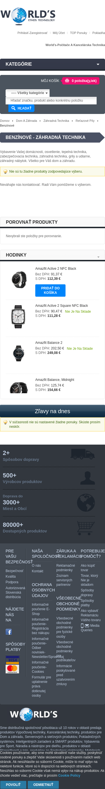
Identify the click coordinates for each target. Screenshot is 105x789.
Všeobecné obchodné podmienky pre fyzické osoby (64, 627)
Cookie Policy (69, 775)
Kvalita (11, 576)
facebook (9, 631)
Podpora (12, 582)
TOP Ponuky (78, 33)
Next (98, 257)
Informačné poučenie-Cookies (40, 666)
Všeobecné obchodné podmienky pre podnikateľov (65, 651)
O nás (36, 566)
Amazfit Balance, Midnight (54, 380)
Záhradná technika (56, 120)
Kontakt (37, 571)
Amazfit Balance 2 (48, 343)
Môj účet (59, 33)
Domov (5, 120)
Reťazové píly (85, 120)
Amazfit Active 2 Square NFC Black (61, 306)
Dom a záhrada (26, 120)
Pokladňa (98, 33)
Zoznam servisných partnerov (64, 580)
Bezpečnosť (15, 571)
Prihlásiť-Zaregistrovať (32, 33)
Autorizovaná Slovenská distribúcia (15, 592)
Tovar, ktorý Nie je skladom (89, 580)
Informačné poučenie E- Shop (41, 609)
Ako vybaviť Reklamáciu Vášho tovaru (91, 615)
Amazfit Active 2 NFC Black (55, 269)
